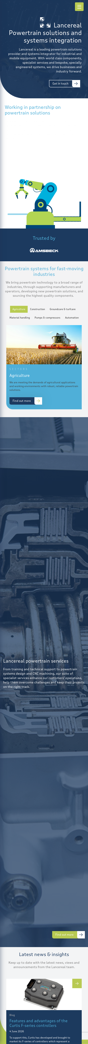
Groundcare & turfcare (63, 309)
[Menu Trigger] (79, 6)
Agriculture (18, 309)
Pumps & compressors (47, 317)
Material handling (19, 317)
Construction (37, 309)
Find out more (22, 401)
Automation (72, 317)
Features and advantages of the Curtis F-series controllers (38, 1023)
